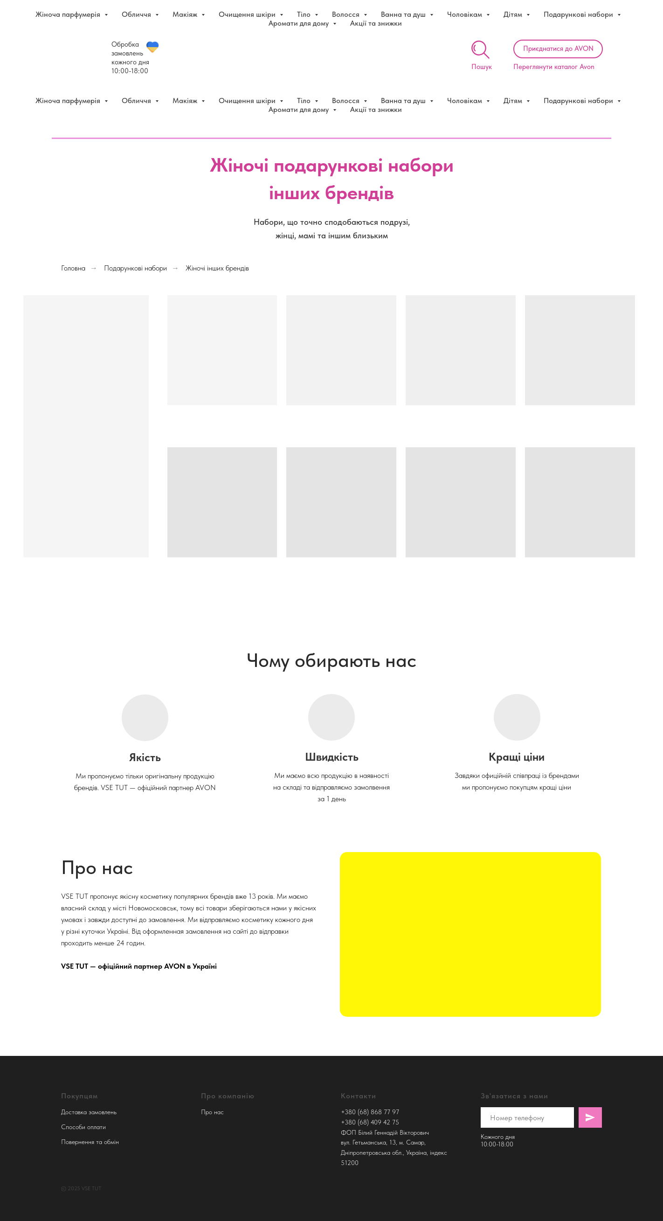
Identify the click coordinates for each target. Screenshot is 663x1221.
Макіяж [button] (186, 100)
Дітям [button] (514, 100)
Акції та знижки (376, 109)
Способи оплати (83, 1127)
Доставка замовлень (89, 1112)
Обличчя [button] (137, 100)
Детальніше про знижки (463, 9)
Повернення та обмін (90, 1141)
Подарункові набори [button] (579, 100)
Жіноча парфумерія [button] (68, 100)
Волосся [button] (346, 100)
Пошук (481, 66)
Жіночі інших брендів (217, 268)
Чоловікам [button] (465, 100)
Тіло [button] (304, 100)
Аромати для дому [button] (300, 109)
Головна (73, 268)
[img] (480, 50)
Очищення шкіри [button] (248, 100)
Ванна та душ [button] (404, 100)
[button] (558, 49)
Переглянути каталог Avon (553, 66)
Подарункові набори (135, 268)
